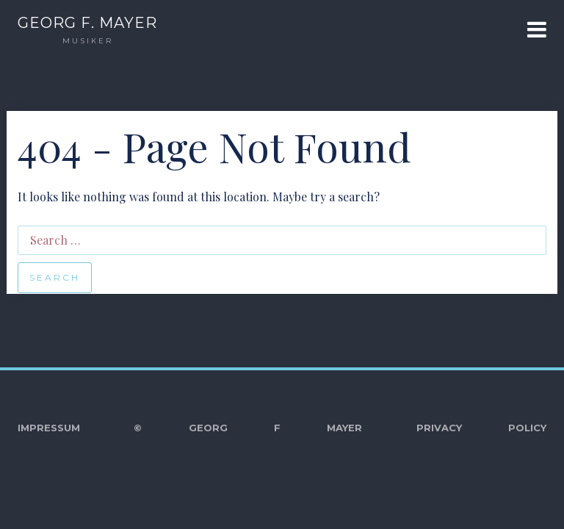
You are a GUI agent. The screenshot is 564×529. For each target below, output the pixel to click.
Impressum (49, 427)
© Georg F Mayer (248, 427)
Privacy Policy (481, 427)
